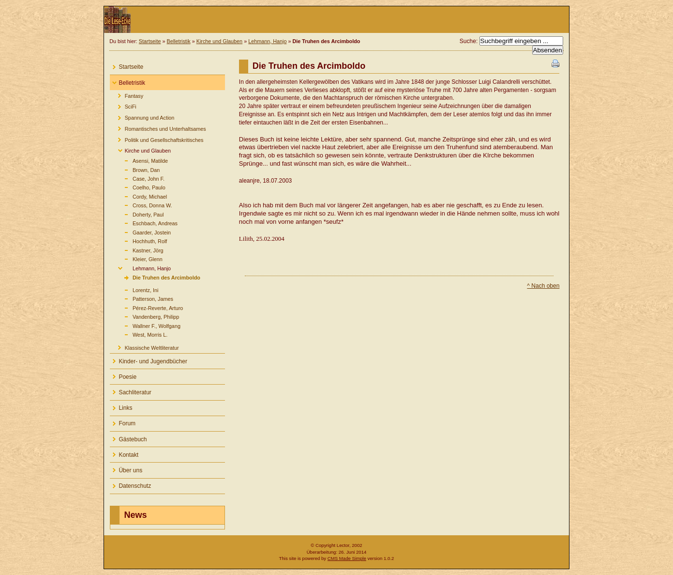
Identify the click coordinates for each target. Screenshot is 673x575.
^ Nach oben (543, 285)
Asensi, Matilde (139, 160)
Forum (122, 421)
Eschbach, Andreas (143, 222)
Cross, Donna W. (141, 204)
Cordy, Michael (138, 196)
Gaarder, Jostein (140, 231)
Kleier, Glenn (136, 258)
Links (121, 406)
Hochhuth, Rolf (138, 240)
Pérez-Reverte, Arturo (146, 307)
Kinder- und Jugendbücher (148, 359)
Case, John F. (137, 178)
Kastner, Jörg (136, 249)
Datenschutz (130, 484)
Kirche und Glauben (219, 41)
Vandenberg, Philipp (144, 316)
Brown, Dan (135, 168)
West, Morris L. (138, 334)
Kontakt (124, 452)
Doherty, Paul (137, 214)
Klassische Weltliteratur (144, 346)
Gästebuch (128, 437)
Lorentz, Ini (134, 289)
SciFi (123, 105)
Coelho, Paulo (137, 186)
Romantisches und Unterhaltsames (158, 127)
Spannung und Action (142, 116)
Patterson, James (141, 298)
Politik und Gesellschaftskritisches (156, 138)
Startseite (150, 41)
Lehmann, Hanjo (267, 41)
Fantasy (126, 94)
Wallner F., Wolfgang (145, 324)
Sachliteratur (130, 390)
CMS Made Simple (347, 558)
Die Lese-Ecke (336, 19)
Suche (468, 41)
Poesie (123, 374)
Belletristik (178, 41)
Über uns (126, 468)
